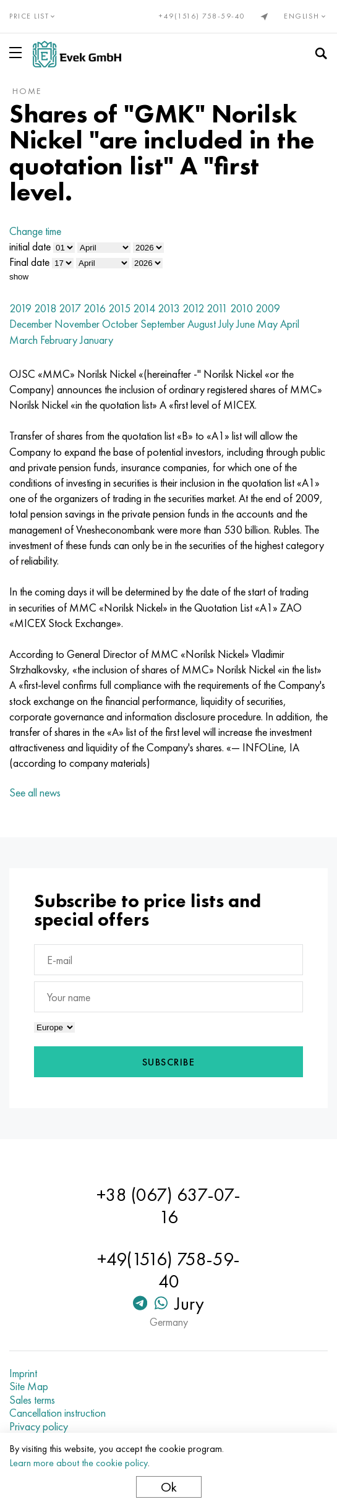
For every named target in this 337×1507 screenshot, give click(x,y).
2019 (20, 308)
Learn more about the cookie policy (78, 1462)
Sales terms (32, 1400)
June (245, 324)
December (30, 324)
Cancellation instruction (57, 1413)
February (58, 340)
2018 (45, 308)
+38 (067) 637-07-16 (168, 1206)
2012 (193, 308)
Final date (29, 262)
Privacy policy (38, 1426)
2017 (70, 308)
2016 (94, 308)
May (267, 324)
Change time (35, 231)
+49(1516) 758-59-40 (202, 16)
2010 (241, 308)
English (306, 16)
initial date (30, 246)
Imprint (23, 1373)
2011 (217, 308)
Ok (169, 1487)
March (23, 340)
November (77, 324)
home (26, 90)
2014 (144, 308)
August (201, 324)
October (120, 324)
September (162, 324)
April (289, 324)
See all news (35, 792)
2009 (267, 308)
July (226, 324)
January (96, 340)
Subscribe (168, 1062)
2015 (119, 308)
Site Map (28, 1386)
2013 (169, 308)
